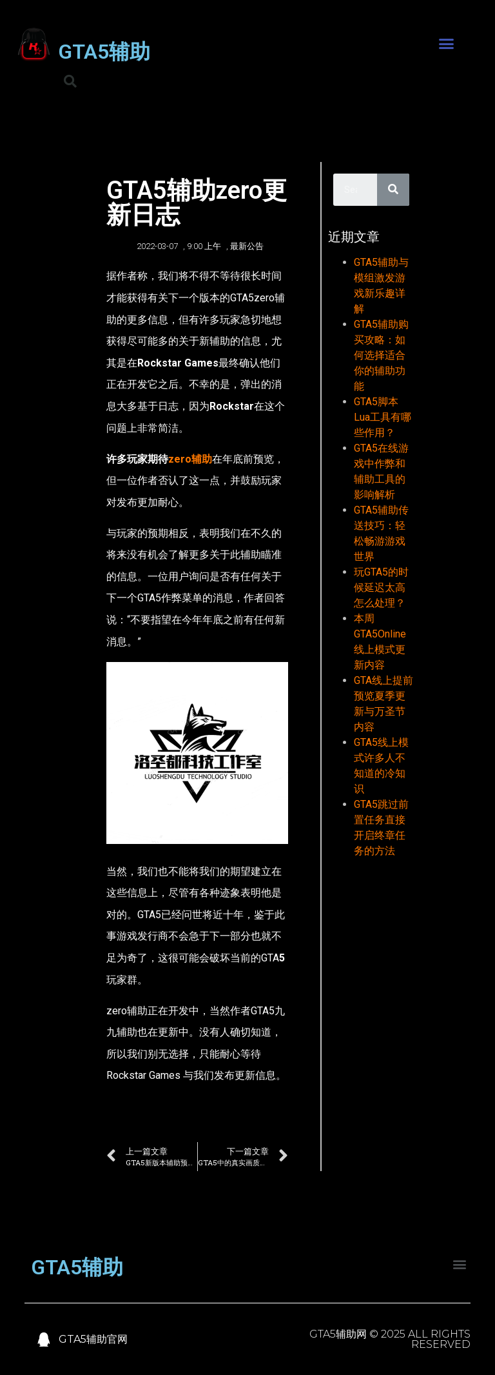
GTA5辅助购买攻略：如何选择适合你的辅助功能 (381, 355)
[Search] (393, 190)
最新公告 (247, 246)
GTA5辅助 (104, 51)
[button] (446, 44)
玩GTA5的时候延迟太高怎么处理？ (381, 587)
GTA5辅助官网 (93, 1339)
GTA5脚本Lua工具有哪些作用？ (382, 417)
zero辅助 (190, 459)
